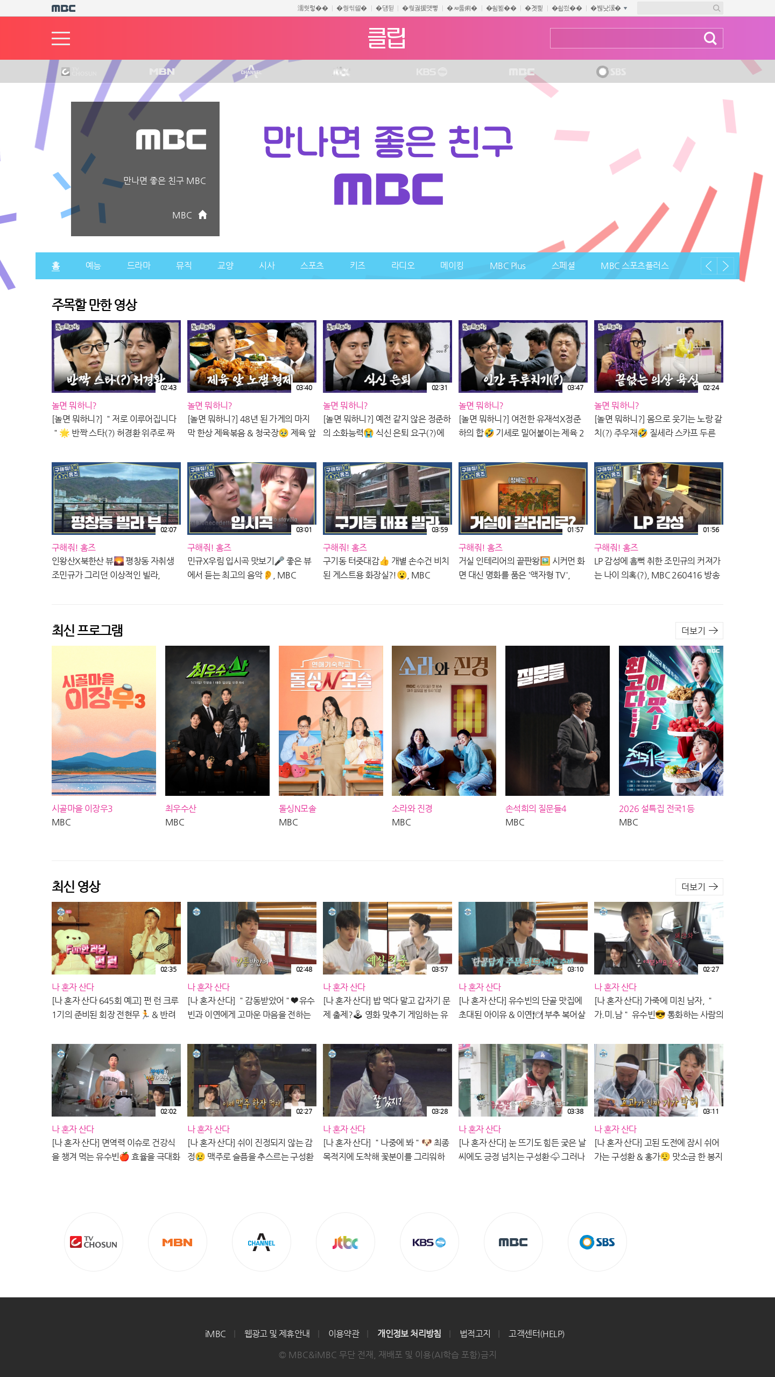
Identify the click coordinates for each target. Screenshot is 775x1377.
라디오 (403, 265)
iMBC (215, 1334)
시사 (266, 265)
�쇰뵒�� (501, 8)
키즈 (357, 265)
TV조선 (70, 72)
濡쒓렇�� (313, 8)
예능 (93, 265)
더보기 (693, 631)
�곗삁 (533, 8)
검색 (710, 38)
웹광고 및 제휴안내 (277, 1334)
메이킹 (452, 265)
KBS (430, 72)
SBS (610, 72)
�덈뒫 (384, 8)
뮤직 (184, 265)
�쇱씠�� (567, 8)
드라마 (139, 265)
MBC (519, 72)
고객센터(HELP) (537, 1334)
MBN (161, 72)
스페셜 (563, 265)
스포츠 (312, 265)
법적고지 (475, 1334)
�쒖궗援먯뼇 (420, 8)
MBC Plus (508, 265)
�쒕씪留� (351, 8)
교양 (225, 265)
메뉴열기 (61, 38)
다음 (725, 265)
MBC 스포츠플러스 (634, 265)
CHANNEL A (252, 72)
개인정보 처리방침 (409, 1334)
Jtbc (342, 72)
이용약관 (344, 1334)
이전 (709, 265)
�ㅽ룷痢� (462, 8)
